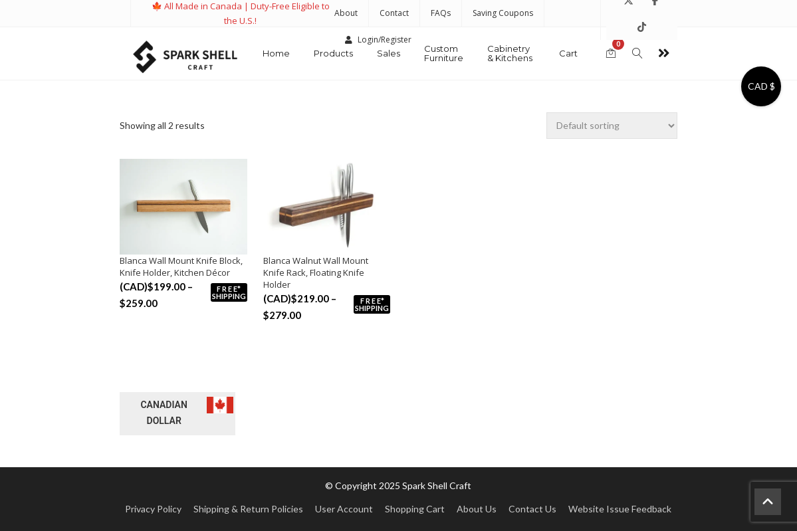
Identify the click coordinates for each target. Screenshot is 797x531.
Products (333, 53)
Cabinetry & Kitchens (509, 53)
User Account (344, 508)
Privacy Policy (153, 508)
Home (276, 53)
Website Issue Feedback (619, 508)
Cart (568, 53)
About (346, 13)
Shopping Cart (415, 508)
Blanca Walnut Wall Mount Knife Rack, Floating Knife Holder (315, 272)
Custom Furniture (443, 53)
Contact (394, 13)
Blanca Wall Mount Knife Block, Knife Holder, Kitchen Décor (181, 266)
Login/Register (378, 39)
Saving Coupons (503, 13)
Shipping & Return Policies (248, 508)
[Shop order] (611, 125)
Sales (388, 53)
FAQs (441, 13)
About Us (477, 508)
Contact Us (532, 508)
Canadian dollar (163, 412)
